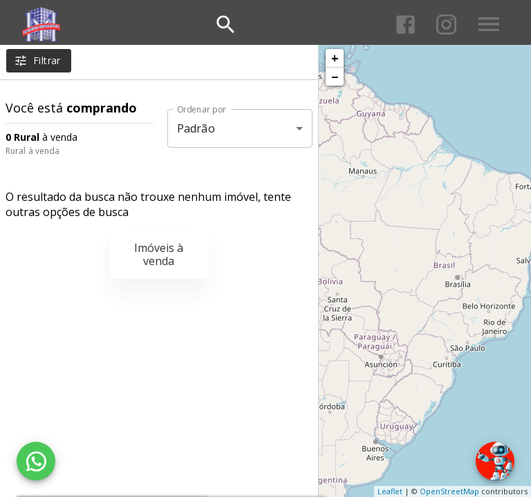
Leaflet (390, 491)
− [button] (334, 76)
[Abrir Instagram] (446, 24)
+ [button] (335, 58)
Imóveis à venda (158, 254)
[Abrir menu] (489, 24)
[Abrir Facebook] (405, 24)
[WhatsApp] (36, 461)
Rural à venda (32, 151)
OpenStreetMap (449, 491)
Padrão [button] (196, 128)
